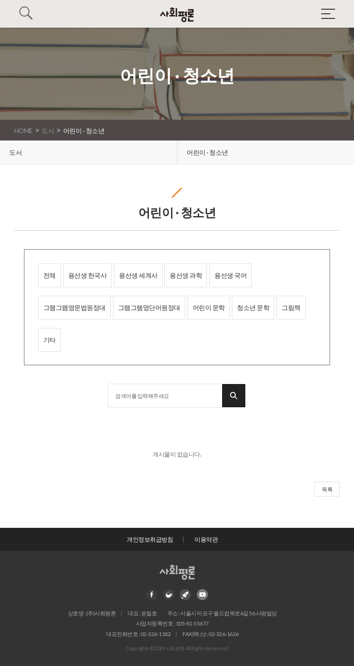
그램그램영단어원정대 (149, 307)
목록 (327, 489)
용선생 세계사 (138, 275)
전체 (49, 275)
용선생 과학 (186, 275)
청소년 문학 (253, 307)
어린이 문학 (209, 307)
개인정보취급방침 (150, 539)
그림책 (291, 307)
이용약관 (206, 539)
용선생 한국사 (87, 275)
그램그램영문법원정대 (74, 307)
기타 (49, 340)
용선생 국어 (230, 275)
